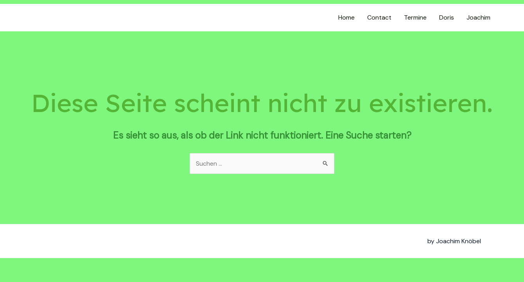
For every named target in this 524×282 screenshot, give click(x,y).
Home (346, 17)
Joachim (478, 17)
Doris (446, 17)
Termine (415, 17)
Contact (379, 17)
